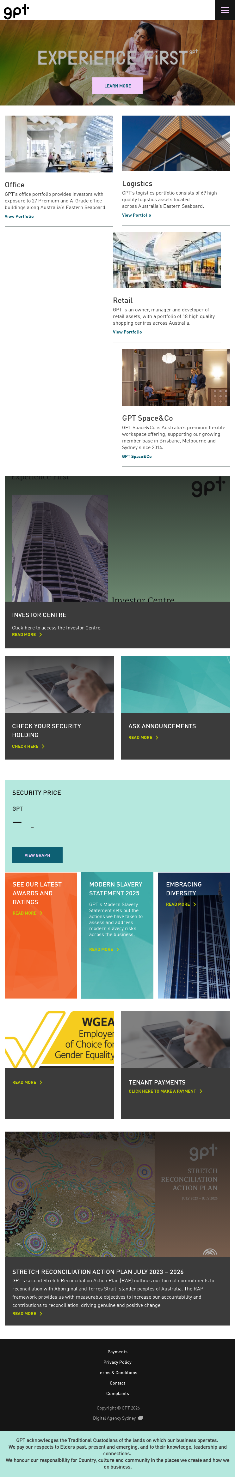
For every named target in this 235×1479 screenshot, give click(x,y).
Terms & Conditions (117, 1374)
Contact (117, 1385)
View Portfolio (19, 216)
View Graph (37, 856)
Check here (25, 747)
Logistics (137, 184)
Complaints (117, 1395)
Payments (117, 1353)
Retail (123, 301)
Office (15, 185)
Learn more (117, 86)
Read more (24, 635)
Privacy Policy (117, 1364)
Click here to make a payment (163, 1092)
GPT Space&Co (147, 419)
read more (24, 914)
